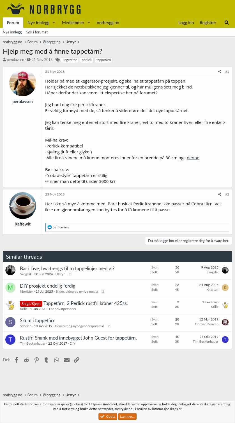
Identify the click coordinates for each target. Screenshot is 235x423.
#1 (227, 71)
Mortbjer (26, 291)
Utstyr (60, 274)
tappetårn (103, 60)
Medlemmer (73, 22)
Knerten (212, 289)
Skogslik (26, 274)
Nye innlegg (38, 22)
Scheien (25, 326)
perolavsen (15, 59)
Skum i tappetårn (38, 320)
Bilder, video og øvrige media (77, 291)
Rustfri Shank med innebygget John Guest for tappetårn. (78, 338)
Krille (23, 309)
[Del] (219, 72)
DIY (72, 343)
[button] (54, 22)
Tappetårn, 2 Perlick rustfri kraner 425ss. (85, 303)
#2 (227, 194)
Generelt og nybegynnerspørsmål (79, 326)
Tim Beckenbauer (32, 343)
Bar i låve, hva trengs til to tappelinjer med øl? (67, 268)
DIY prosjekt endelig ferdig (47, 286)
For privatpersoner (62, 309)
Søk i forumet (37, 32)
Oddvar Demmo (206, 324)
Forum (13, 22)
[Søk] (226, 22)
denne (193, 157)
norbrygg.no (108, 22)
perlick (87, 60)
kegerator (70, 60)
